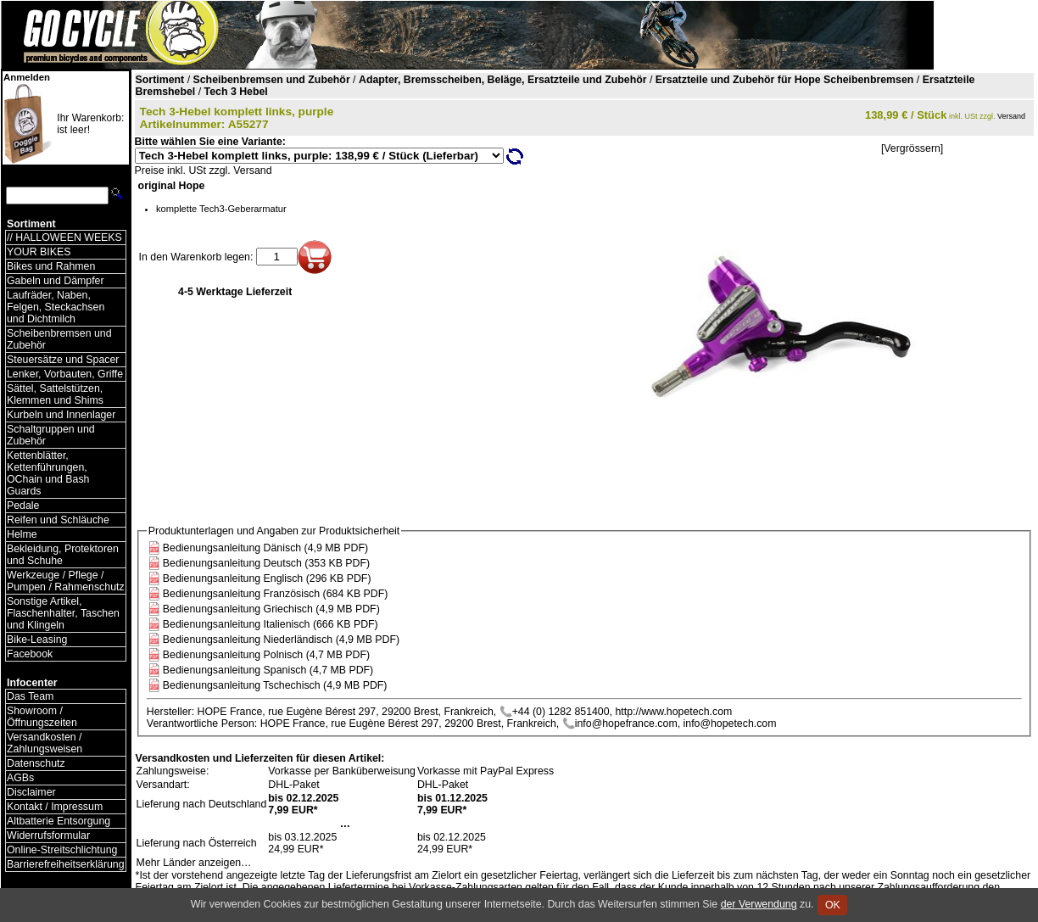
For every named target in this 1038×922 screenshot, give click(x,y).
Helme (22, 534)
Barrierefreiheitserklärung (66, 864)
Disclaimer (31, 792)
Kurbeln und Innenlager (61, 415)
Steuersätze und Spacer (63, 360)
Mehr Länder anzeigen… (194, 863)
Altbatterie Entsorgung (58, 821)
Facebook (30, 654)
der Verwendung (759, 904)
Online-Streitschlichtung (62, 850)
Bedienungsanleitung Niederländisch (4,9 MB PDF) (281, 639)
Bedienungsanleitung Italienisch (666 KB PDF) (270, 624)
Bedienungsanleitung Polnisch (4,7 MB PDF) (266, 655)
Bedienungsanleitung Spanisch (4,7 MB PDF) (268, 670)
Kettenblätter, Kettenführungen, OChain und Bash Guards (48, 473)
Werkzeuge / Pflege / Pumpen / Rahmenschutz (66, 581)
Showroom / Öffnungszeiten (42, 717)
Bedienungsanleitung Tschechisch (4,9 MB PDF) (275, 685)
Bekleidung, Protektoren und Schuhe (63, 555)
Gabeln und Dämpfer (55, 281)
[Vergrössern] (912, 148)
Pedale (23, 505)
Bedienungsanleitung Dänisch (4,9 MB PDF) (265, 548)
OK (832, 905)
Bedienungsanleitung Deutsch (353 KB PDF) (266, 563)
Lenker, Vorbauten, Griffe (65, 374)
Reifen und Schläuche (58, 520)
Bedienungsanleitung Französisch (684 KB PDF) (275, 594)
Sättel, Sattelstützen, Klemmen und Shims (55, 394)
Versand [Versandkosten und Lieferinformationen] (1011, 116)
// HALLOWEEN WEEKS (64, 237)
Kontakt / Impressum (55, 807)
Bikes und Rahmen (51, 266)
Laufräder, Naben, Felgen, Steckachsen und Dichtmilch (55, 307)
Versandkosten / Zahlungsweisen (44, 743)
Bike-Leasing (37, 639)
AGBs (20, 778)
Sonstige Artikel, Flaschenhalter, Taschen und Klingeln (63, 613)
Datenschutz (36, 763)
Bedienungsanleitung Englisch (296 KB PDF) (267, 578)
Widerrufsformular (48, 835)
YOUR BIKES (38, 252)
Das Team (30, 696)
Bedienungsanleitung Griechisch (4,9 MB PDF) (271, 609)
